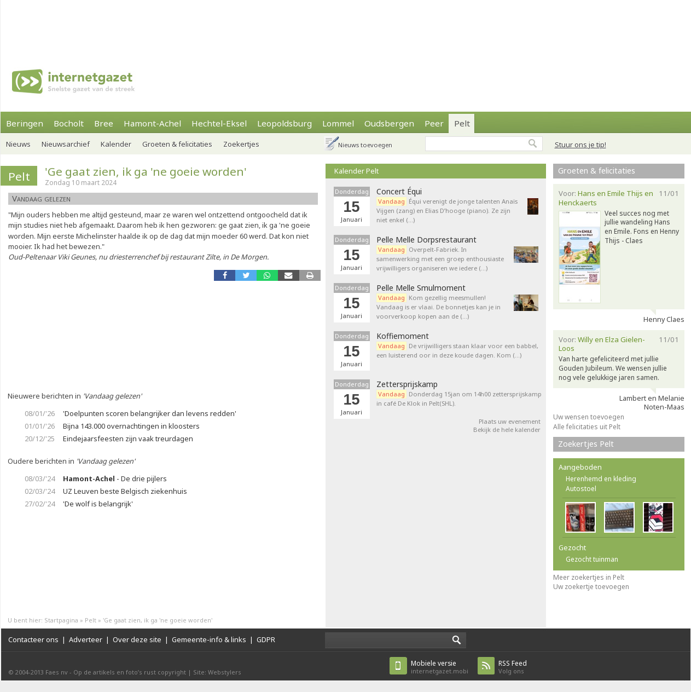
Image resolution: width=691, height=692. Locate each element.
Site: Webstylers (217, 672)
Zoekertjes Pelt (586, 444)
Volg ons (512, 667)
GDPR (266, 639)
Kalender (116, 144)
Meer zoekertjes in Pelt (588, 577)
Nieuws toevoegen (365, 145)
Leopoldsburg (284, 123)
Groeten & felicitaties (177, 144)
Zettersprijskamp (407, 384)
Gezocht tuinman (592, 559)
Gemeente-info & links (209, 639)
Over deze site (137, 639)
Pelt (462, 123)
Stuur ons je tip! (580, 144)
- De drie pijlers (115, 478)
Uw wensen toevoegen (588, 417)
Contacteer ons (33, 639)
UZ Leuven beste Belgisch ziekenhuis (125, 491)
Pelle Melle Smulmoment (421, 288)
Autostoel (581, 488)
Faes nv (56, 672)
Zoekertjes (241, 144)
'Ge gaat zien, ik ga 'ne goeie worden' (146, 171)
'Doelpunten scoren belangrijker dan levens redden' (149, 413)
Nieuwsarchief (66, 144)
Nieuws (18, 144)
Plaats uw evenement (510, 421)
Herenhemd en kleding (601, 478)
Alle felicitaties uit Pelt (586, 426)
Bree (103, 123)
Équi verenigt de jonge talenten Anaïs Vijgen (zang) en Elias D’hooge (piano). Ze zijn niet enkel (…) (447, 210)
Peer (434, 123)
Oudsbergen (389, 123)
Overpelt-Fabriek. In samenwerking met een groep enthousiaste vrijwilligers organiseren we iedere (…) (440, 258)
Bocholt (69, 123)
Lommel (338, 123)
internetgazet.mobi (439, 667)
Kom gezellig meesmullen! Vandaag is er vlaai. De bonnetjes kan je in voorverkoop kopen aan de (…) (438, 306)
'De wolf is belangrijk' (98, 504)
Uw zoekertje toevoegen (591, 586)
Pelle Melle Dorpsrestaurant (426, 240)
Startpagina (61, 620)
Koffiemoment (402, 336)
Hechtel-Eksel (219, 123)
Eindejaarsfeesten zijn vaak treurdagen (128, 438)
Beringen (24, 123)
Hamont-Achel (152, 123)
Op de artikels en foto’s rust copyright (129, 672)
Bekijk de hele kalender (507, 429)
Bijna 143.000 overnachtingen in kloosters (131, 426)
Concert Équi (399, 192)
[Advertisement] (345, 24)
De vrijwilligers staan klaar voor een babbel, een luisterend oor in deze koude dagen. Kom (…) (457, 350)
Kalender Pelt (356, 171)
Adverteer (85, 639)
